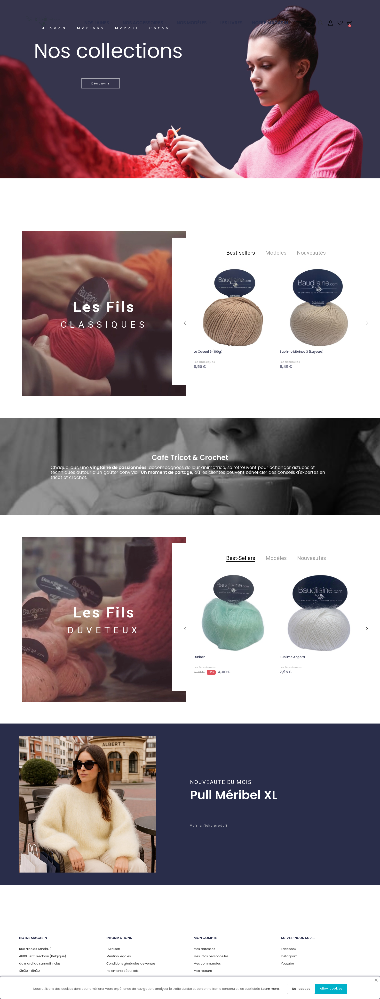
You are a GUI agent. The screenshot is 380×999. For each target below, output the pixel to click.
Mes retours (203, 971)
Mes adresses (204, 949)
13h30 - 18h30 (29, 971)
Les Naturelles (290, 362)
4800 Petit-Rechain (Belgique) (42, 956)
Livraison (113, 949)
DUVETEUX (104, 630)
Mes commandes (207, 963)
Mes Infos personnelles (211, 956)
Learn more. (270, 989)
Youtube (287, 963)
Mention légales (118, 956)
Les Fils (104, 307)
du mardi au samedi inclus (40, 963)
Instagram (289, 956)
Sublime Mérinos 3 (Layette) (302, 351)
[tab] (241, 253)
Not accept (301, 988)
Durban (199, 657)
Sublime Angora (292, 657)
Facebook (288, 949)
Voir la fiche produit (209, 825)
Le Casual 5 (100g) (208, 351)
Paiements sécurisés (122, 971)
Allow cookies (331, 988)
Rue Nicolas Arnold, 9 (35, 949)
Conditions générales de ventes (131, 963)
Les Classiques (204, 362)
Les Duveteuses (205, 667)
